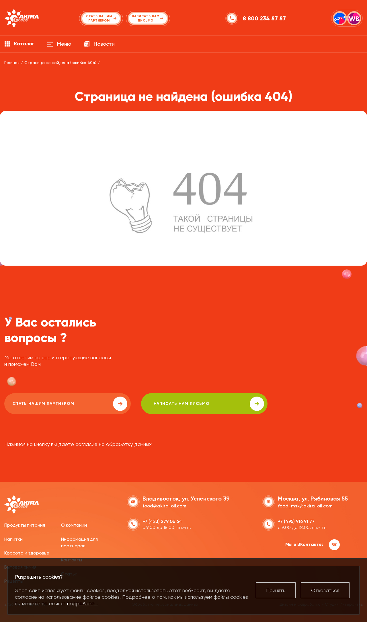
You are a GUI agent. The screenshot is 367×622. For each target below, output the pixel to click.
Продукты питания (24, 524)
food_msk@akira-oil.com (305, 505)
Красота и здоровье (26, 552)
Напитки (13, 538)
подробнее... (82, 603)
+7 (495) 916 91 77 (296, 521)
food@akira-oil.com (164, 505)
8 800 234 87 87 (264, 18)
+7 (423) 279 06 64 (162, 521)
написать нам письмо (166, 404)
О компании (74, 524)
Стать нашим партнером (55, 404)
